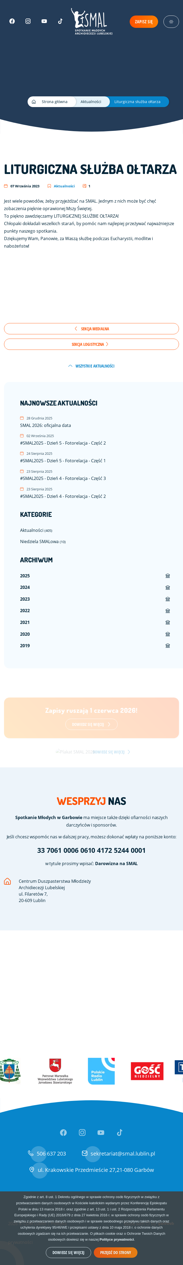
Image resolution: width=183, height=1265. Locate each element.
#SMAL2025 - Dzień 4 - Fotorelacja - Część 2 (95, 492)
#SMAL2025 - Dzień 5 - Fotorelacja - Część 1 (95, 457)
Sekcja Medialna (91, 328)
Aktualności (61, 186)
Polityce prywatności (117, 1239)
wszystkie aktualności (91, 366)
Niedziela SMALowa (43, 541)
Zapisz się (144, 22)
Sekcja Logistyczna (90, 344)
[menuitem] (95, 576)
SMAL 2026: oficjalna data (95, 421)
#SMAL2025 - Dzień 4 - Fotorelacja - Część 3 (95, 475)
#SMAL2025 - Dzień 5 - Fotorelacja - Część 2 (95, 439)
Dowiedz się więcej (68, 1252)
